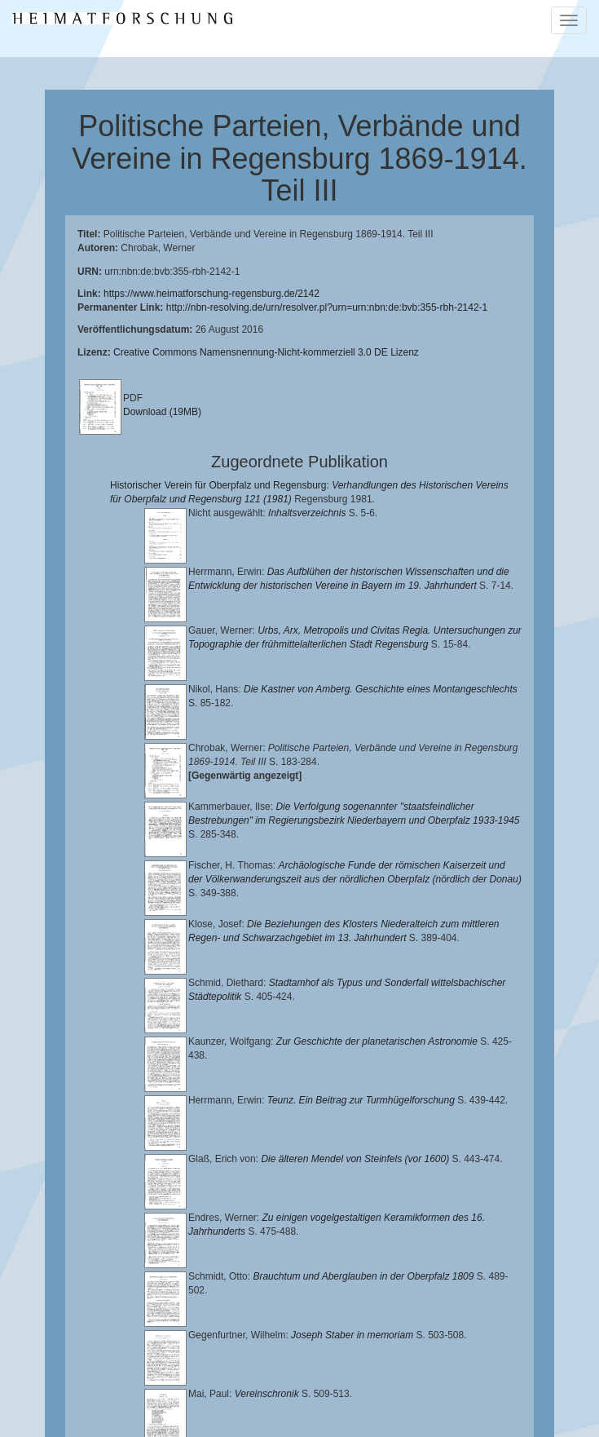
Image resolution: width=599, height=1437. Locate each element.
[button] (5, 1431)
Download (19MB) (162, 412)
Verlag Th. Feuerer (426, 1388)
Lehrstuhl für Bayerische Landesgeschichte (264, 1363)
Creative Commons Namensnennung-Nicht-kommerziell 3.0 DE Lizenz (266, 352)
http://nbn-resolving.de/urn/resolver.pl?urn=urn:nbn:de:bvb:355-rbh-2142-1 (327, 307)
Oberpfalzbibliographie (367, 1401)
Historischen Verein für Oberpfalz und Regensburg (190, 1376)
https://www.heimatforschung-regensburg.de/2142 (211, 293)
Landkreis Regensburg (375, 1376)
